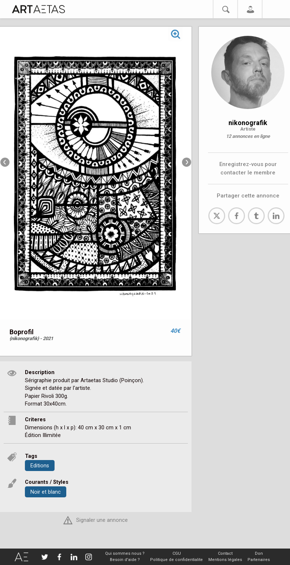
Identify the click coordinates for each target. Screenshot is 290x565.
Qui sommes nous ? (125, 553)
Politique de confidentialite (176, 559)
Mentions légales (225, 559)
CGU (176, 553)
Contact (225, 553)
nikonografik (247, 122)
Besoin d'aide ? (125, 559)
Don (259, 553)
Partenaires (259, 559)
